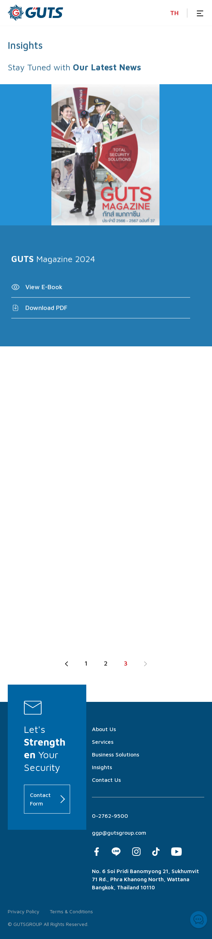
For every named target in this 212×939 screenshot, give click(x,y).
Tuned (39, 72)
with (62, 72)
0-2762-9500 (110, 816)
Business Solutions (115, 754)
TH (174, 13)
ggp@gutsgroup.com (119, 832)
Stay (16, 72)
